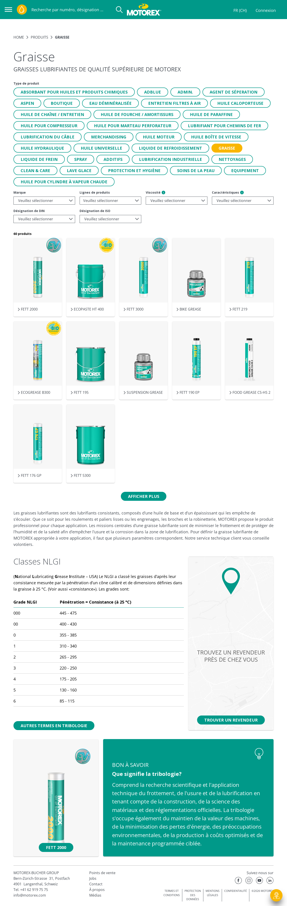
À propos (97, 889)
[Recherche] (119, 9)
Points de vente (102, 872)
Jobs (92, 878)
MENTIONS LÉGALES (213, 893)
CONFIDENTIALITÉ (235, 891)
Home (18, 37)
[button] (74, 92)
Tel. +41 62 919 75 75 (30, 889)
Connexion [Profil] (266, 10)
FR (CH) (240, 10)
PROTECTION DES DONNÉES (193, 895)
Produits (39, 37)
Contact (95, 884)
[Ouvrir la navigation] (8, 9)
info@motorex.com (29, 895)
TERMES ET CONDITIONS (171, 893)
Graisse (62, 37)
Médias (95, 895)
